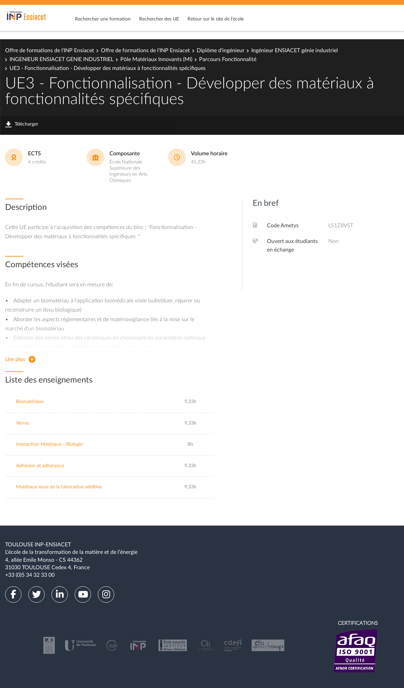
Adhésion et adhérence (40, 465)
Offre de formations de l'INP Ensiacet (49, 50)
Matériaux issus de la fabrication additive (59, 487)
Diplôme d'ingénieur (220, 50)
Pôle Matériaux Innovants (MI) (156, 59)
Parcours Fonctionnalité (227, 59)
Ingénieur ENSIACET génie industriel (294, 50)
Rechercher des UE (159, 19)
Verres (22, 423)
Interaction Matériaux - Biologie (49, 444)
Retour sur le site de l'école (216, 19)
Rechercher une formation (103, 19)
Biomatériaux (30, 401)
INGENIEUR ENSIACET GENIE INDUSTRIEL (62, 59)
